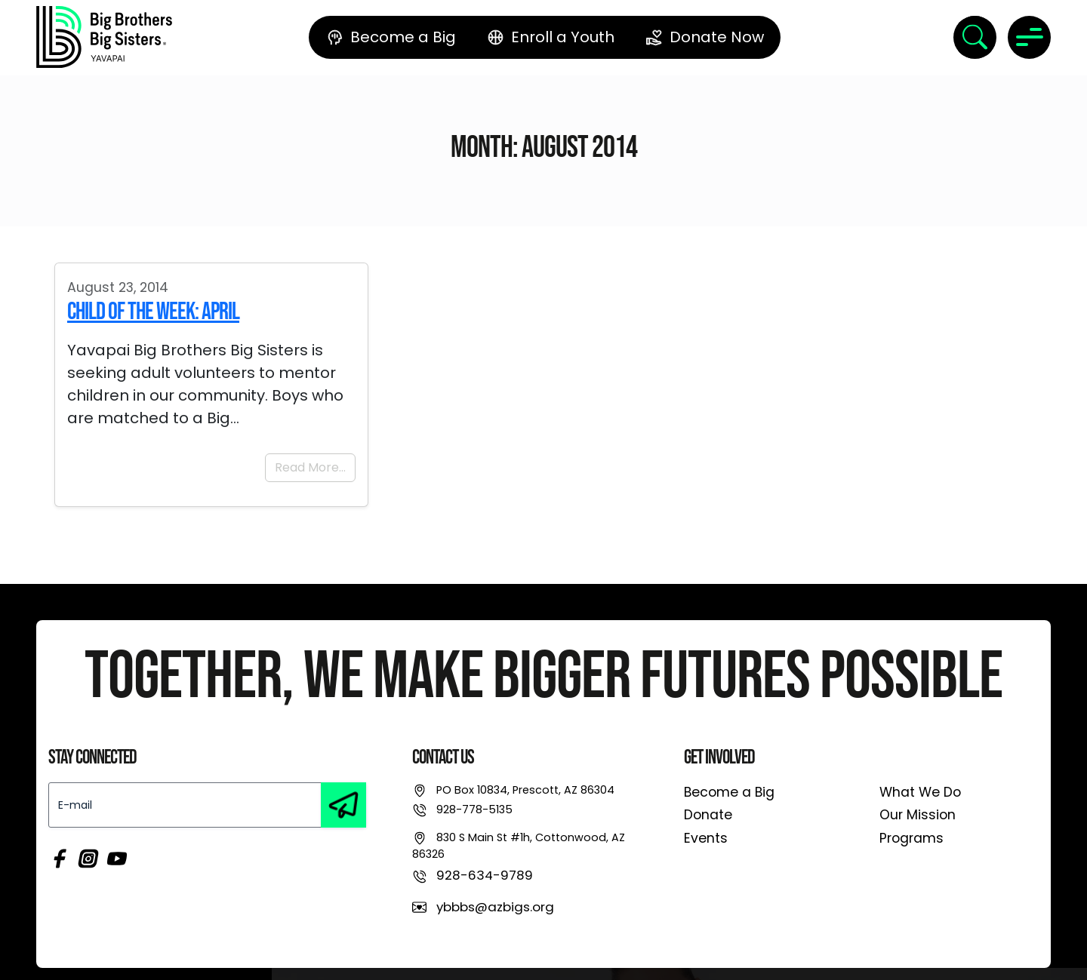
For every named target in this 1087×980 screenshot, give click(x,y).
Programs (911, 838)
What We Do (920, 792)
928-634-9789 (484, 875)
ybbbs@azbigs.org (495, 907)
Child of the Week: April (153, 312)
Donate (708, 815)
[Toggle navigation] (1029, 37)
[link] (104, 37)
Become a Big (729, 792)
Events (706, 838)
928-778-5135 (474, 809)
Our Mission (917, 815)
